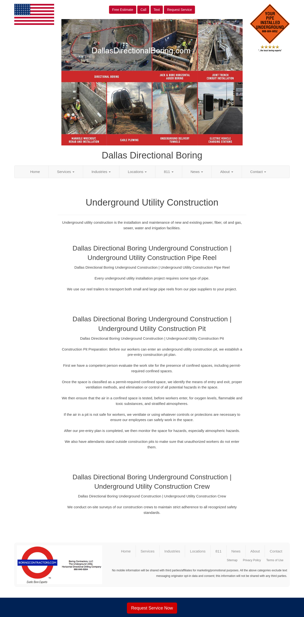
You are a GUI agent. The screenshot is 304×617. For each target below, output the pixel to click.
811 (168, 172)
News (197, 172)
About (226, 172)
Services (65, 172)
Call (143, 10)
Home (35, 172)
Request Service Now (152, 608)
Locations (137, 172)
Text (157, 10)
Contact (258, 172)
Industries (101, 172)
